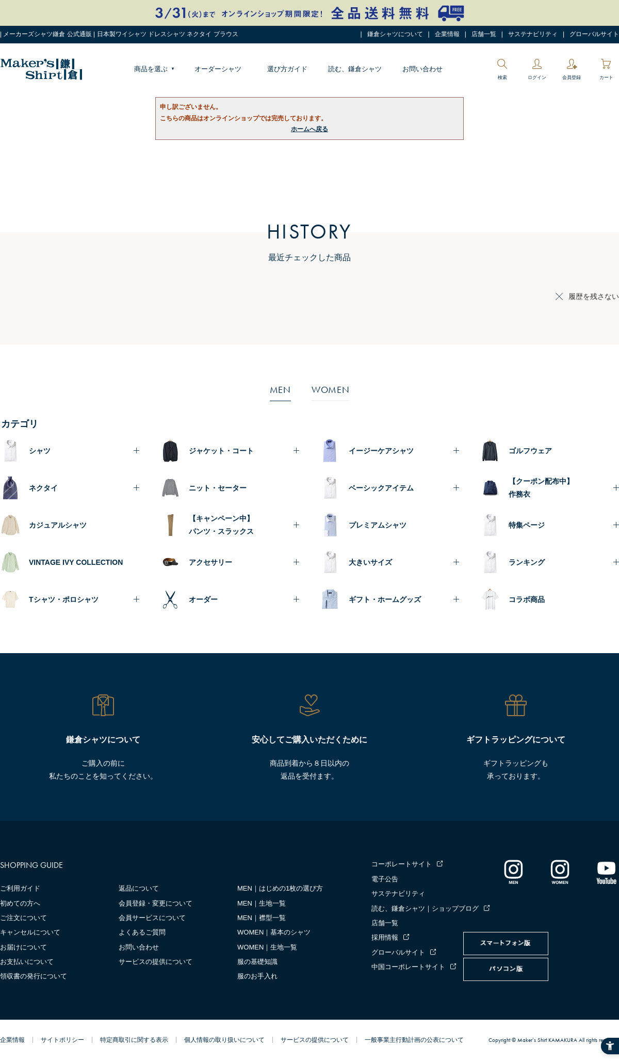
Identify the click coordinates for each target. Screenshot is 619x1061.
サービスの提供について (155, 961)
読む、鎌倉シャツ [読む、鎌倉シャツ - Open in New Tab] (355, 69)
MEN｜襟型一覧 (261, 918)
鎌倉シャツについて (395, 34)
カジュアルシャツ (58, 525)
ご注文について (23, 918)
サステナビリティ (533, 34)
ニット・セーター (218, 488)
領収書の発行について (33, 976)
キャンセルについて (30, 932)
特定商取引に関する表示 (134, 1039)
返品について (139, 888)
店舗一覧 (483, 34)
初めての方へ (20, 903)
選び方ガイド (287, 69)
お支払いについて (27, 961)
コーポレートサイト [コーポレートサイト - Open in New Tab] (401, 864)
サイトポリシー (62, 1039)
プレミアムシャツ (377, 525)
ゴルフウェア (530, 451)
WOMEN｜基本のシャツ (274, 932)
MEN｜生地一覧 (261, 903)
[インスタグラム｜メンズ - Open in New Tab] (513, 871)
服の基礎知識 (257, 961)
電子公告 (384, 879)
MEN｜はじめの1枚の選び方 (280, 888)
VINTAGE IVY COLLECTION (76, 562)
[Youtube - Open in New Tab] (606, 871)
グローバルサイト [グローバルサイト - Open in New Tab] (594, 34)
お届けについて (23, 947)
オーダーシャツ (217, 69)
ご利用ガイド (20, 888)
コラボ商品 (527, 599)
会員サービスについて (152, 918)
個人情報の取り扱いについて (224, 1039)
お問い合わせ (422, 69)
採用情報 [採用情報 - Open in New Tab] (384, 937)
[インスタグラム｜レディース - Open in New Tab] (560, 871)
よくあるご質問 (142, 932)
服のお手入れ (257, 976)
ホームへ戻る (309, 129)
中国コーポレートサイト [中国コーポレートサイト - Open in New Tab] (408, 967)
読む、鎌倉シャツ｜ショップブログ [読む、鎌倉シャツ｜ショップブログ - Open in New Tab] (425, 908)
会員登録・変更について (155, 903)
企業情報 (447, 34)
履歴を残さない (593, 296)
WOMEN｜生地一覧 (267, 947)
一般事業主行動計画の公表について (414, 1039)
